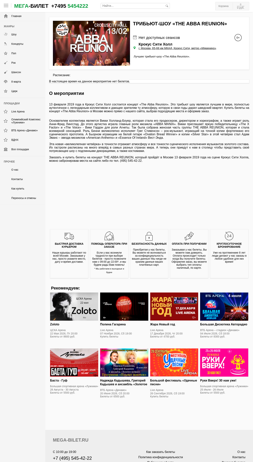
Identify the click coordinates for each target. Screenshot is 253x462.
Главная (12, 16)
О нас (11, 170)
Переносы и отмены (20, 198)
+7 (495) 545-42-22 (72, 458)
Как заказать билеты (160, 451)
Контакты (13, 179)
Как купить (14, 188)
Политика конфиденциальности (160, 457)
